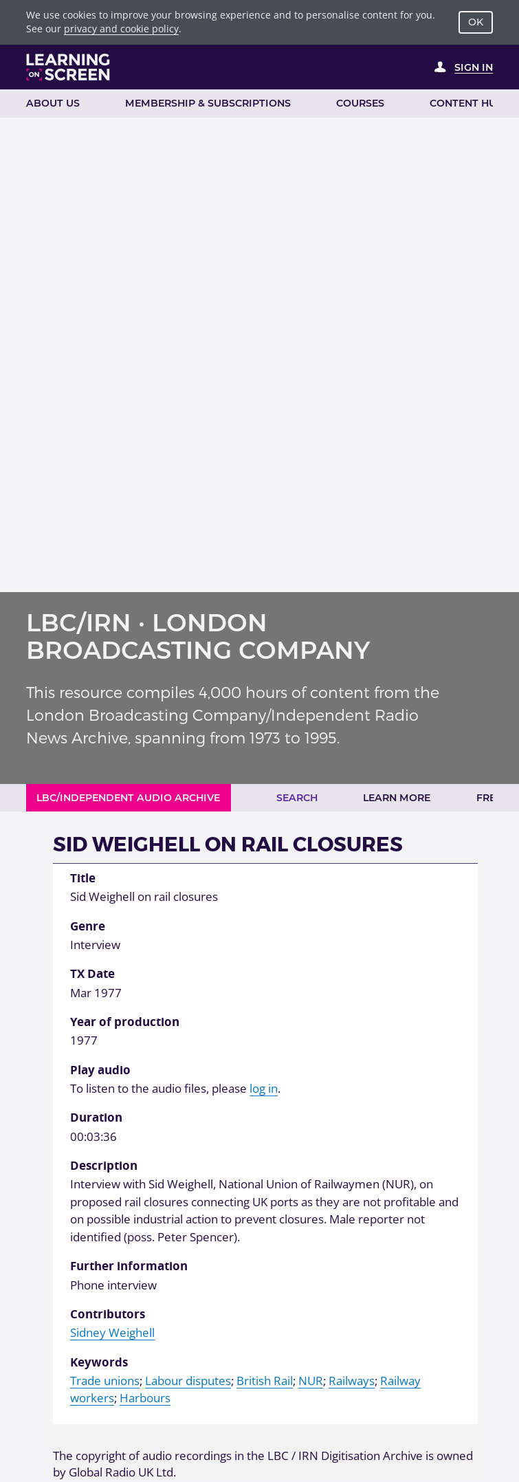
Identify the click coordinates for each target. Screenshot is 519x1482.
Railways (352, 1380)
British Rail (264, 1380)
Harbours (145, 1398)
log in (264, 1088)
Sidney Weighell (112, 1332)
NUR (310, 1380)
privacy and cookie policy (121, 28)
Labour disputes (188, 1380)
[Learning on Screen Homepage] (68, 67)
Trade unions (105, 1380)
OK (475, 22)
